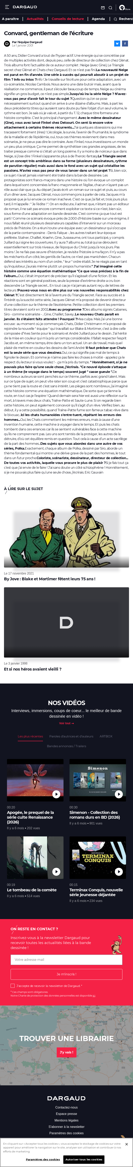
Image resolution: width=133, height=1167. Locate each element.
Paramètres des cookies (66, 1133)
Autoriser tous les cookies (84, 1162)
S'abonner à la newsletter (66, 1126)
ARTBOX (106, 736)
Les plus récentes (30, 736)
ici (94, 995)
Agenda (98, 19)
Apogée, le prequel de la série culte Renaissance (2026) (30, 817)
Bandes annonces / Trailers (66, 746)
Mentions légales (66, 1120)
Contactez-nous (66, 1107)
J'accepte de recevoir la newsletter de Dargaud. (48, 986)
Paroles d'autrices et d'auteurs (71, 736)
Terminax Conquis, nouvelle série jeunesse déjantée (96, 892)
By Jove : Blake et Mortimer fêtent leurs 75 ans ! (49, 579)
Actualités (35, 19)
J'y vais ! (66, 1052)
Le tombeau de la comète (32, 890)
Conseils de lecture (68, 19)
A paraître (10, 19)
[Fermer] (126, 1147)
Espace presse (66, 1113)
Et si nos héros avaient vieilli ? (33, 669)
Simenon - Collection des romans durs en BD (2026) (94, 815)
